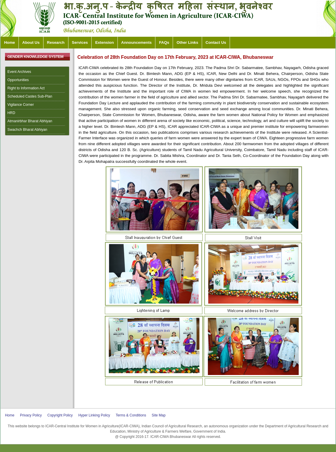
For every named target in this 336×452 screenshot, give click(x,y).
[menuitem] (37, 72)
